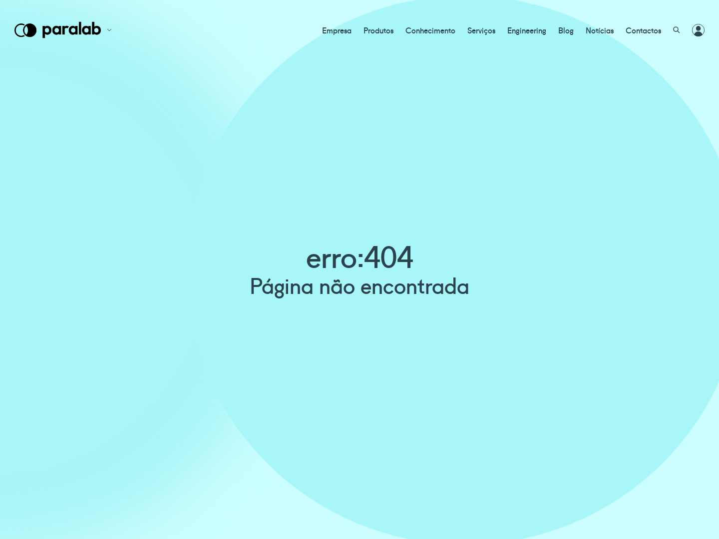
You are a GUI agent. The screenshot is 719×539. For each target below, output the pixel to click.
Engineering (526, 29)
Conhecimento (430, 29)
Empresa (337, 29)
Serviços (481, 29)
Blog (566, 29)
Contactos (643, 29)
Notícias (600, 29)
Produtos (378, 29)
